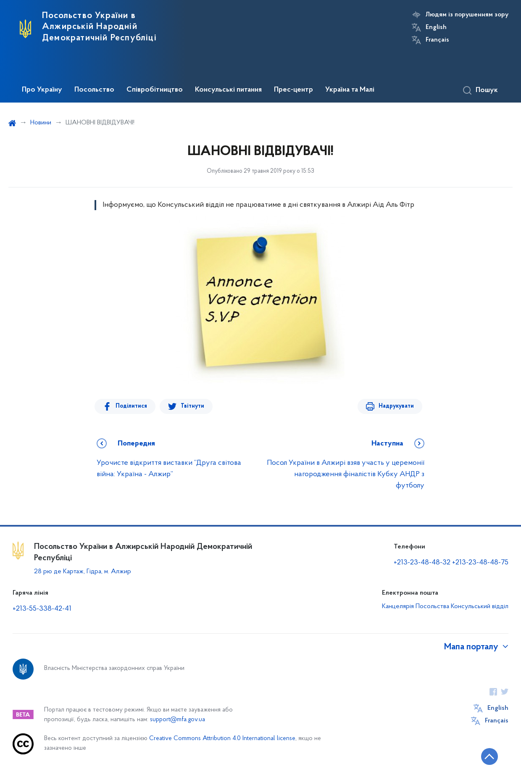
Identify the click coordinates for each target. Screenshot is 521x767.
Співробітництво (154, 90)
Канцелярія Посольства (415, 606)
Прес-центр (293, 90)
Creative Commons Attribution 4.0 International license (222, 738)
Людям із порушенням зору (467, 14)
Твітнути (192, 406)
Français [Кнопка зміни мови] (437, 40)
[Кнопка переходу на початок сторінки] (489, 756)
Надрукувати (396, 406)
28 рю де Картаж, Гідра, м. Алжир (82, 571)
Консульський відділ (479, 606)
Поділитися (131, 406)
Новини (40, 122)
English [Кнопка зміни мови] (436, 27)
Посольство (94, 90)
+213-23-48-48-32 (422, 563)
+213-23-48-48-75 (480, 563)
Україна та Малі (349, 90)
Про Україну (42, 90)
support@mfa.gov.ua (177, 720)
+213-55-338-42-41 (42, 609)
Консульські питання (228, 90)
